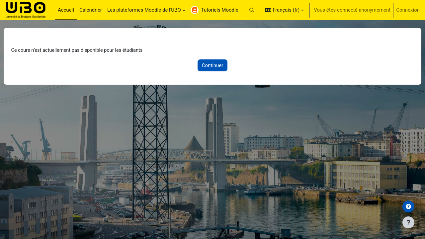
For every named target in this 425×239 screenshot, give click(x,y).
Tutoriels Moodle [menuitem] (219, 10)
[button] (252, 10)
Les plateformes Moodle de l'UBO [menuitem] (144, 10)
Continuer (212, 66)
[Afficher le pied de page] (408, 222)
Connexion (408, 10)
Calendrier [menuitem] (90, 10)
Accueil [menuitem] (66, 10)
